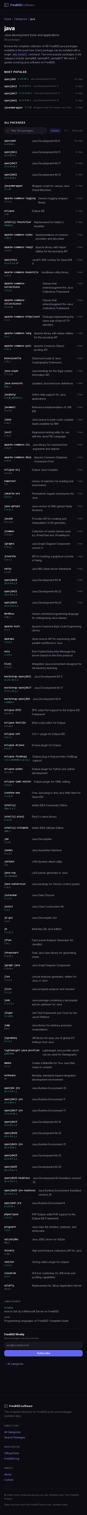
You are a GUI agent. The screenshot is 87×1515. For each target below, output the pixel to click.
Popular (55, 130)
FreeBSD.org (11, 1458)
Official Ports (11, 1453)
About (7, 1474)
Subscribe (43, 1353)
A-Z (66, 130)
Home (7, 18)
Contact (8, 1479)
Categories (20, 18)
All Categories (12, 1432)
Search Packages (14, 1437)
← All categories (13, 1363)
